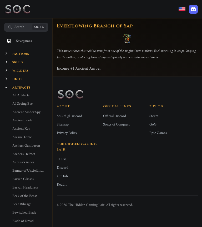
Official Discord (114, 116)
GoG (152, 124)
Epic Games (158, 133)
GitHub (62, 176)
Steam (153, 116)
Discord (62, 167)
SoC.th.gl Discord (69, 116)
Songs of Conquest (116, 124)
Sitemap (63, 124)
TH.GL (62, 159)
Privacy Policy (67, 133)
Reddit (62, 184)
